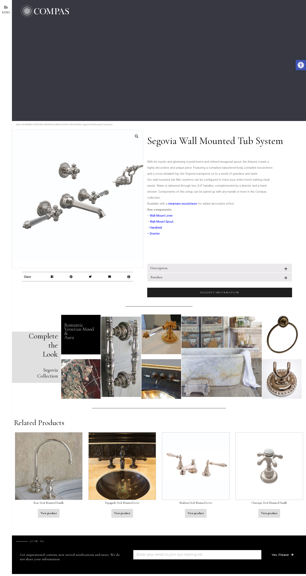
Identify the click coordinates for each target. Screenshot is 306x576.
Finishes (156, 277)
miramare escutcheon (182, 203)
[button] (301, 65)
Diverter (155, 233)
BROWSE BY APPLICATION (56, 124)
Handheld (156, 227)
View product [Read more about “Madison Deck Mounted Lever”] (196, 513)
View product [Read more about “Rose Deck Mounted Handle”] (49, 513)
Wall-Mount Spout (161, 221)
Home (18, 124)
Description (159, 268)
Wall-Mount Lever (161, 215)
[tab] (219, 268)
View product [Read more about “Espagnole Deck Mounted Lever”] (122, 513)
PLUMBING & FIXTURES (32, 124)
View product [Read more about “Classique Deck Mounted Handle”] (269, 513)
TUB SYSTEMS (75, 124)
